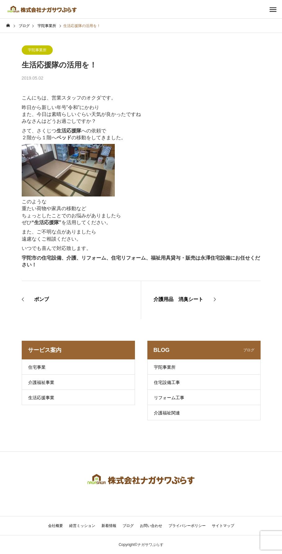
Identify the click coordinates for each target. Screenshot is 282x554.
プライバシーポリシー (187, 526)
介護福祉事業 (41, 382)
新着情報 (108, 526)
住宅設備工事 (167, 382)
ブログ (128, 526)
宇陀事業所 (37, 50)
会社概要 (55, 526)
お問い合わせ (151, 526)
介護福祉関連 (167, 412)
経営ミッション (82, 526)
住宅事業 (37, 367)
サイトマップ (223, 526)
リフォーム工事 (169, 397)
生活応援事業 (41, 397)
